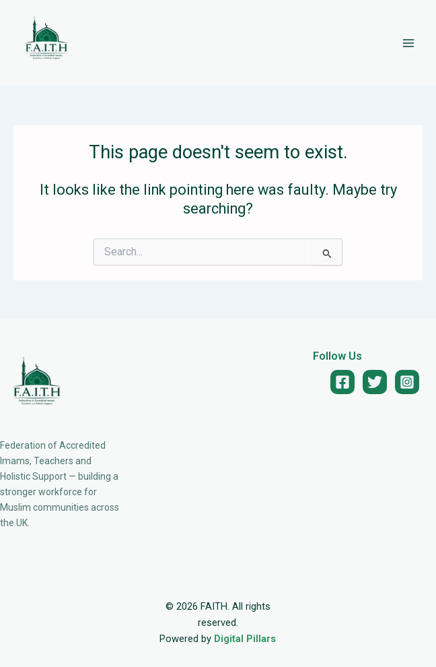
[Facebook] (342, 382)
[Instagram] (407, 382)
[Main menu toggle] (408, 43)
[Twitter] (375, 382)
